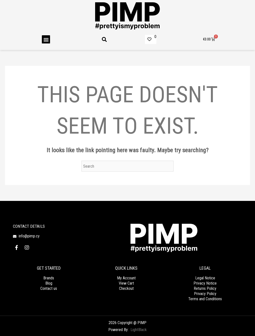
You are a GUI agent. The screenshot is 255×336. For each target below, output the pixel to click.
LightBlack (138, 329)
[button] (46, 39)
